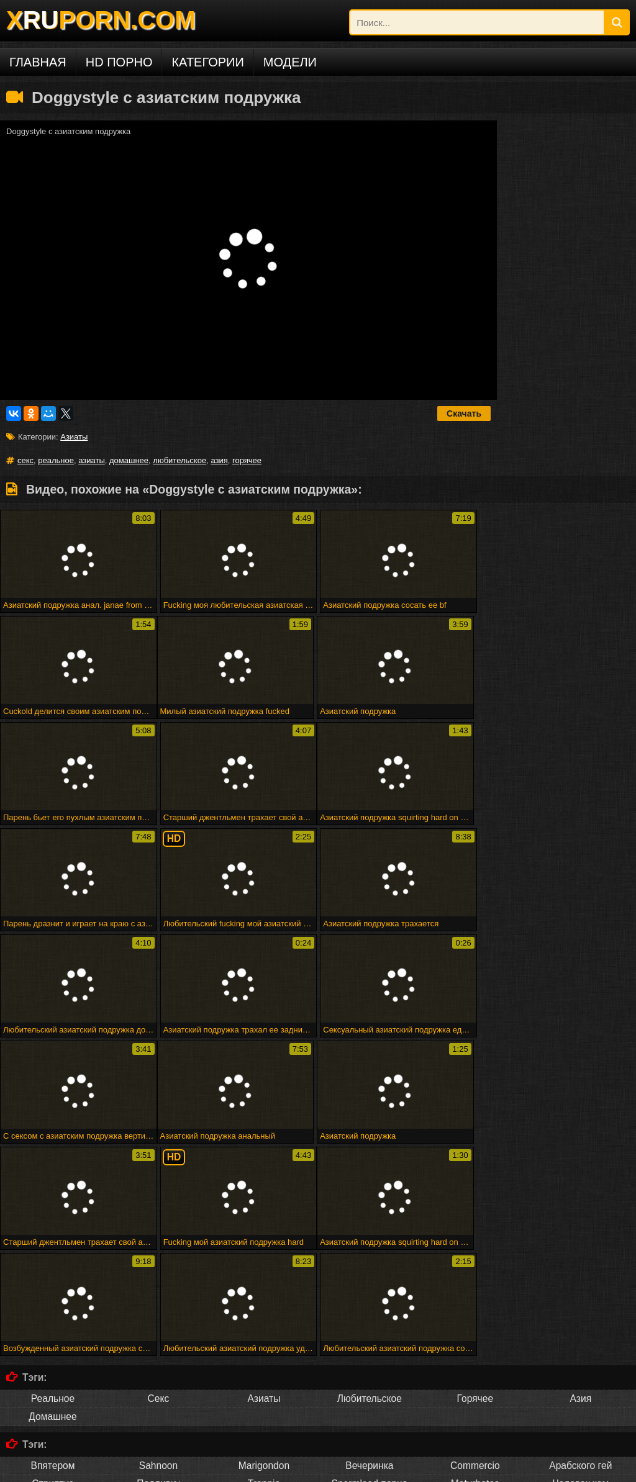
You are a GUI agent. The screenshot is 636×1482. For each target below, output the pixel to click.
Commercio (475, 1252)
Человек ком (580, 1270)
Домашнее (52, 1203)
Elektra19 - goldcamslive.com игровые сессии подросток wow (206, 1329)
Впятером (52, 1252)
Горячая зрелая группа (512, 1329)
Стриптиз (52, 1270)
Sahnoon (158, 1252)
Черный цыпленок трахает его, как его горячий (135, 1339)
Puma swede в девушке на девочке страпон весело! (369, 1348)
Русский (370, 1414)
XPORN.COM (100, 20)
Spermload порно (369, 1270)
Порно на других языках (80, 1391)
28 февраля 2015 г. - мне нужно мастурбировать (361, 1320)
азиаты (91, 460)
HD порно (119, 62)
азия (219, 460)
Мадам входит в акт (430, 1329)
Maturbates (475, 1270)
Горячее (475, 1185)
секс (25, 460)
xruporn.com (42, 1468)
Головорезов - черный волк (469, 1339)
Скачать (464, 413)
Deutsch (158, 1414)
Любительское (369, 1185)
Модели (290, 62)
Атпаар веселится (355, 1329)
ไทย (474, 1414)
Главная (37, 62)
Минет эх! (398, 1339)
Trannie (264, 1270)
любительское (179, 460)
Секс (159, 1185)
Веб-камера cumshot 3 (497, 1320)
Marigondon (263, 1252)
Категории (207, 62)
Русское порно (52, 1414)
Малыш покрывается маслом (524, 1348)
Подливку (158, 1270)
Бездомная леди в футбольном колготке (301, 1339)
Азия (580, 1185)
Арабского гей (580, 1252)
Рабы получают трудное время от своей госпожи (164, 1320)
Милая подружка (38, 1320)
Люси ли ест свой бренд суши (214, 1348)
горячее (246, 460)
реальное (56, 460)
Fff (263, 1320)
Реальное (53, 1185)
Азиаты (74, 436)
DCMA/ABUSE (98, 1468)
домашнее (128, 460)
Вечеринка (369, 1252)
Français (264, 1414)
